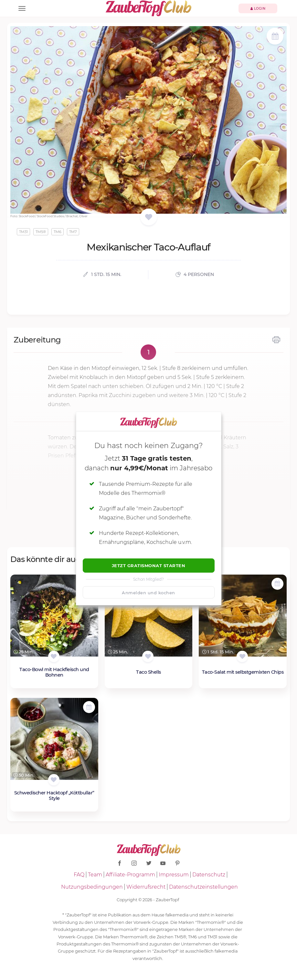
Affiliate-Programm (130, 875)
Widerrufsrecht (145, 887)
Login (258, 8)
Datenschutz (208, 875)
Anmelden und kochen (148, 592)
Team (95, 875)
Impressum (174, 875)
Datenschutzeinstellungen (203, 887)
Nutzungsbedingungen (92, 887)
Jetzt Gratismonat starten (149, 565)
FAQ (79, 875)
